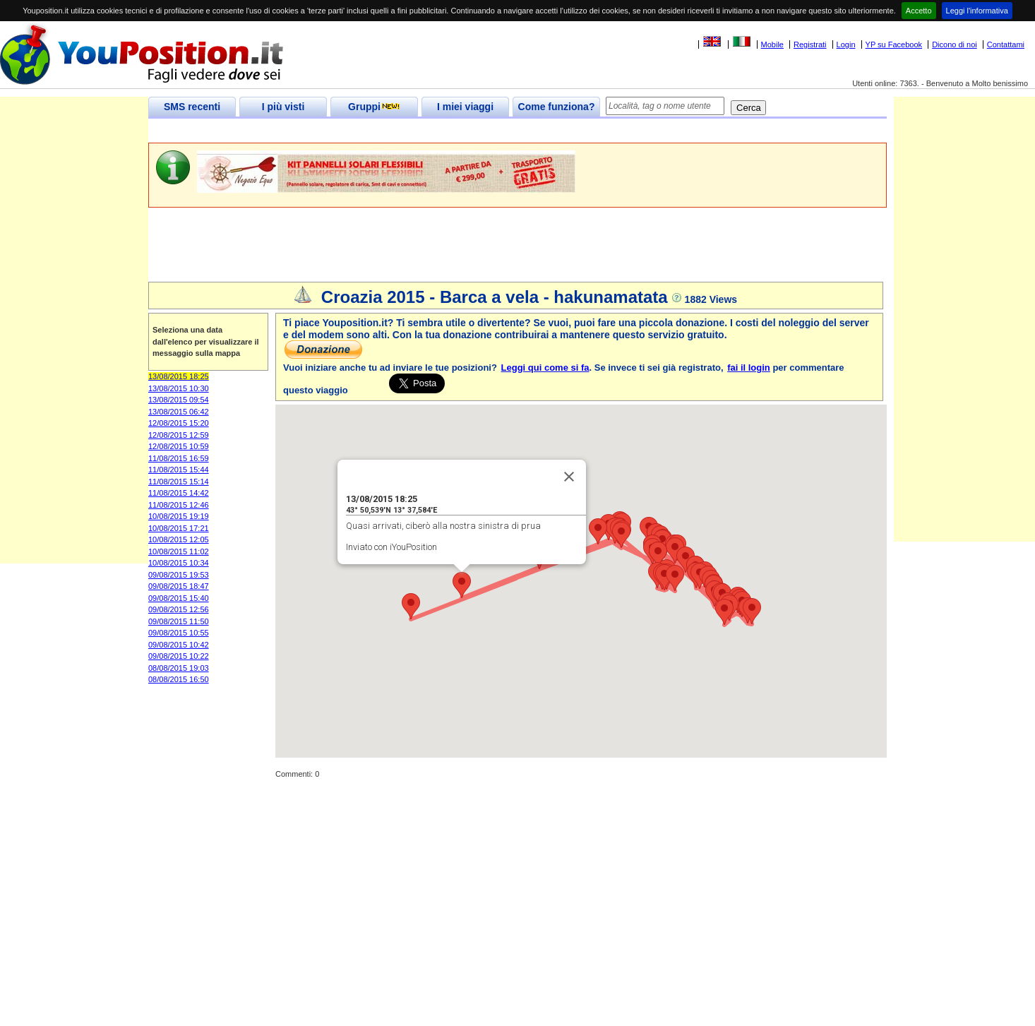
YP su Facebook (894, 44)
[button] (462, 585)
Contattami (1005, 44)
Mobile (772, 44)
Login (846, 44)
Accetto (919, 10)
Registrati (810, 44)
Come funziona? (556, 106)
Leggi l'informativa (977, 10)
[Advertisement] (405, 131)
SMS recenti (192, 106)
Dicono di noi (954, 44)
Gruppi (374, 106)
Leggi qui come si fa (545, 367)
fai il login (748, 367)
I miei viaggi (465, 106)
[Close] (569, 477)
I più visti (283, 106)
